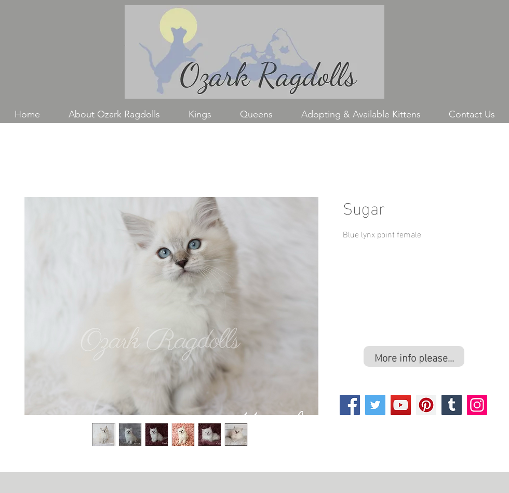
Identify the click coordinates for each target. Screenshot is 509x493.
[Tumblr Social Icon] (451, 405)
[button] (199, 114)
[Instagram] (477, 405)
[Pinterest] (426, 405)
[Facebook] (350, 405)
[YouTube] (401, 405)
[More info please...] (414, 356)
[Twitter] (375, 405)
